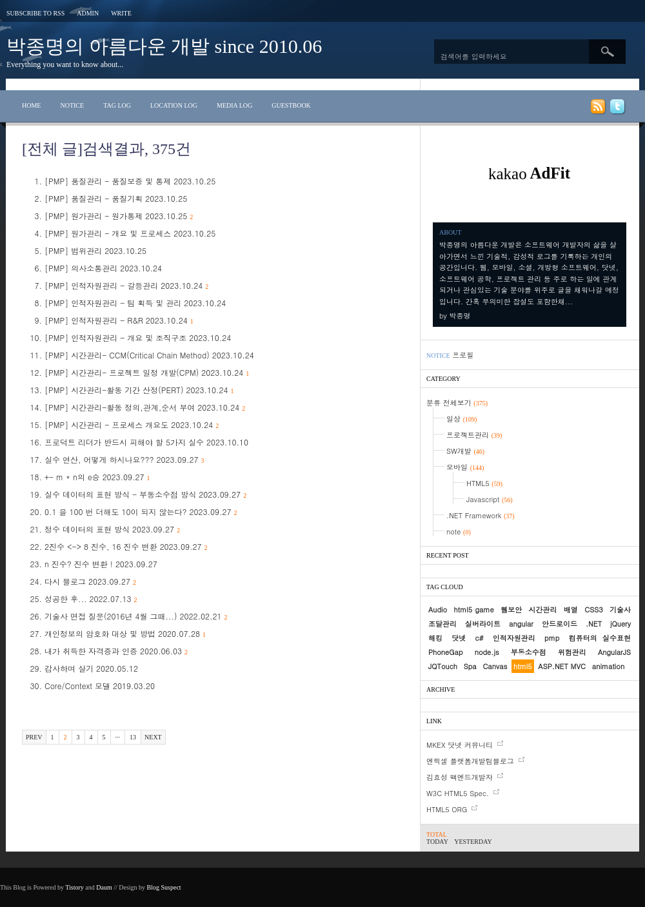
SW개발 (465, 451)
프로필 (462, 355)
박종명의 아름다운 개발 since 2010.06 (164, 46)
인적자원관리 (514, 638)
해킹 (435, 638)
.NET (594, 624)
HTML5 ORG (446, 809)
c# (479, 638)
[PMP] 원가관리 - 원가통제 (119, 215)
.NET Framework (480, 515)
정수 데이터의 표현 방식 (112, 528)
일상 (461, 419)
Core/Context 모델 (100, 685)
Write (121, 13)
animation (608, 666)
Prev (34, 737)
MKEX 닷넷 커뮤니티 (459, 745)
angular (521, 624)
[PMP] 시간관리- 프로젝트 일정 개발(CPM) (147, 372)
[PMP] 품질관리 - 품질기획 (116, 198)
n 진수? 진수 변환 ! (101, 563)
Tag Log (117, 105)
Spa (470, 666)
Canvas (494, 666)
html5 (522, 666)
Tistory (74, 887)
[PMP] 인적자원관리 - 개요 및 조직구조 (138, 337)
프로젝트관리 (474, 435)
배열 (571, 609)
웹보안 (511, 609)
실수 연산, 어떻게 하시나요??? (124, 459)
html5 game (474, 609)
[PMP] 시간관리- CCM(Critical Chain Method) (149, 354)
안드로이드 (559, 624)
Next (153, 737)
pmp (551, 638)
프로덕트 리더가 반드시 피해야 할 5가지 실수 (146, 441)
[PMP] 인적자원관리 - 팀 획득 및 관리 (135, 302)
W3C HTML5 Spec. (457, 793)
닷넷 (459, 638)
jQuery (620, 624)
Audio (437, 609)
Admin (88, 13)
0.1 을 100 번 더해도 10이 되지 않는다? (141, 511)
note (458, 531)
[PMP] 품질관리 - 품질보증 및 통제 (130, 180)
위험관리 (572, 652)
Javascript (489, 499)
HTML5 (484, 483)
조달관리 (442, 624)
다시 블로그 (90, 581)
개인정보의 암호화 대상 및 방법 (125, 633)
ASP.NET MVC (562, 666)
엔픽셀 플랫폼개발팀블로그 (470, 761)
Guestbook (291, 105)
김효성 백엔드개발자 (459, 777)
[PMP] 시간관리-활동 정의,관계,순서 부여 (145, 407)
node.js (487, 652)
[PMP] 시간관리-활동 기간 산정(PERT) (139, 389)
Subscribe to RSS (35, 13)
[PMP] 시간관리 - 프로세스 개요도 (132, 424)
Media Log (234, 105)
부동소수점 (528, 652)
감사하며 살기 (91, 668)
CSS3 (593, 609)
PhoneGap (445, 652)
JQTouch (442, 666)
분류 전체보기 (457, 402)
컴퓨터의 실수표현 (600, 638)
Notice (72, 105)
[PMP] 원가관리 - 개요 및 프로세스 (130, 233)
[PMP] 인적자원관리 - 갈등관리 (126, 285)
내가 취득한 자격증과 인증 (116, 650)
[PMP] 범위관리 (95, 250)
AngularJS (614, 652)
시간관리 (542, 609)
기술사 (620, 609)
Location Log (173, 105)
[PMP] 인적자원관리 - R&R (119, 320)
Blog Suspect (164, 887)
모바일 (465, 467)
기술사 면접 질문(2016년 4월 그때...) (136, 615)
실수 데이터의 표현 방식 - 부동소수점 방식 (145, 494)
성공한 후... (91, 598)
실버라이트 (483, 624)
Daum (104, 887)
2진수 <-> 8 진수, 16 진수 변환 (126, 546)
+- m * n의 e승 (97, 476)
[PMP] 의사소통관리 (103, 267)
